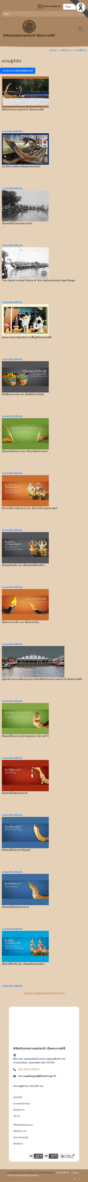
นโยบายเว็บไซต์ (63, 1172)
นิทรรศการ (19, 1110)
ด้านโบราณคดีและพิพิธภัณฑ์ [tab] (18, 71)
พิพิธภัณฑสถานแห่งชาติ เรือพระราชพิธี (29, 29)
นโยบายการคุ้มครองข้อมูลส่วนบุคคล (22, 1175)
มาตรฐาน (75, 1172)
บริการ (16, 1116)
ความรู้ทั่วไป (80, 50)
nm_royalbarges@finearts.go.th (37, 1076)
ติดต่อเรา (18, 1144)
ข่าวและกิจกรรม (21, 1103)
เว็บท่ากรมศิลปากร (49, 6)
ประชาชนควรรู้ (20, 1137)
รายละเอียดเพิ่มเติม (12, 131)
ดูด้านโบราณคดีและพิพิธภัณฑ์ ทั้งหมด (44, 993)
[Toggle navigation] (80, 29)
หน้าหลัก (17, 1097)
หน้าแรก (53, 50)
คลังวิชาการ (66, 50)
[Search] (44, 14)
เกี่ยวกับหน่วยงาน (23, 1125)
